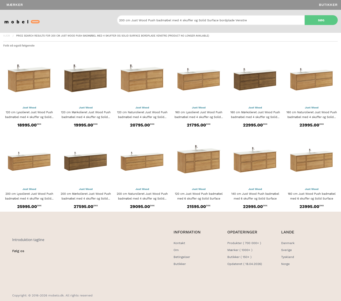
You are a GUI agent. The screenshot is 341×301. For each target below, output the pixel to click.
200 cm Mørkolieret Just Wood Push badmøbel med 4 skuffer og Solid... (86, 196)
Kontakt (179, 243)
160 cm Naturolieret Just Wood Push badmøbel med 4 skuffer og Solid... (311, 115)
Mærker (15, 5)
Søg (321, 20)
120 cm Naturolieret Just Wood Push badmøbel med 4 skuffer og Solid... (142, 115)
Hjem (6, 35)
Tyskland (287, 257)
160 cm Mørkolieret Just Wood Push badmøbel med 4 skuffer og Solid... (255, 115)
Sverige (286, 250)
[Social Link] (16, 260)
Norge (285, 264)
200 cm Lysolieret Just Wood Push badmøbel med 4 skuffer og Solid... (29, 196)
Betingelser (182, 257)
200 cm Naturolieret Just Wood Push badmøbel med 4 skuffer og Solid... (142, 196)
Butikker (328, 5)
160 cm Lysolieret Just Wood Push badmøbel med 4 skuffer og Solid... (198, 115)
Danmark (288, 243)
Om (176, 250)
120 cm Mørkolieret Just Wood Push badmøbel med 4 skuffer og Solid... (85, 115)
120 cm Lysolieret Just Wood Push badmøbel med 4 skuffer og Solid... (29, 115)
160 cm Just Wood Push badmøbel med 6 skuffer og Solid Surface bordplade (312, 198)
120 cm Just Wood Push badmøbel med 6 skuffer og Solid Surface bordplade (199, 198)
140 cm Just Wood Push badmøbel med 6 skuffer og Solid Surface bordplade (255, 198)
